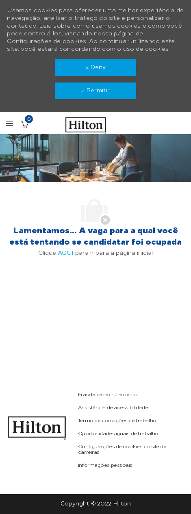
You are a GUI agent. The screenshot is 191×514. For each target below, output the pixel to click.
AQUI (66, 252)
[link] (36, 428)
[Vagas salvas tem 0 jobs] (24, 124)
